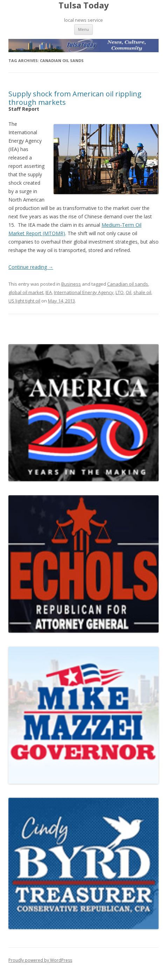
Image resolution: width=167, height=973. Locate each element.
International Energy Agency (83, 292)
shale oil (142, 292)
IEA (49, 292)
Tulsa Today (83, 5)
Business (71, 284)
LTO (120, 292)
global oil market (25, 292)
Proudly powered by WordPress (40, 960)
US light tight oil (24, 301)
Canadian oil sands (127, 284)
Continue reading (30, 267)
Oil (128, 292)
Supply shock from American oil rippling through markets (74, 98)
